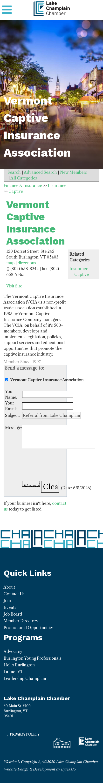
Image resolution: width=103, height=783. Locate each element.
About (9, 587)
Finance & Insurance (23, 185)
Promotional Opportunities (29, 627)
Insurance (78, 268)
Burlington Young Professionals (32, 658)
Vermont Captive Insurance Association (35, 223)
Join (7, 600)
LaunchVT (13, 671)
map (10, 262)
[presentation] (58, 465)
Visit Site (14, 286)
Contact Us (14, 593)
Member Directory (21, 620)
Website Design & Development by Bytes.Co (40, 769)
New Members (73, 172)
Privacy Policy (25, 734)
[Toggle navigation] (7, 10)
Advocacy (13, 651)
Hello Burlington (19, 665)
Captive (81, 274)
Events (10, 607)
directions (27, 262)
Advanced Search (40, 172)
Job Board (13, 614)
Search (14, 172)
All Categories (24, 178)
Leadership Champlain (25, 678)
